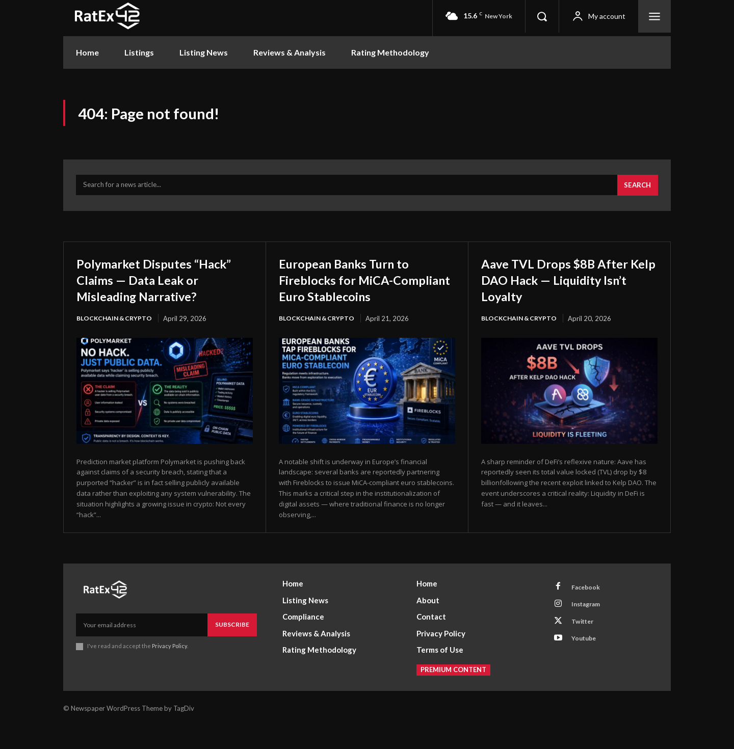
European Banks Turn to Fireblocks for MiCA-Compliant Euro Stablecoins (356, 293)
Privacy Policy (169, 668)
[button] (542, 16)
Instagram (589, 629)
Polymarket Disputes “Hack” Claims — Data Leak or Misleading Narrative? (163, 285)
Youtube (586, 667)
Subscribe (232, 647)
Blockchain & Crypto (115, 324)
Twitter (585, 648)
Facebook (588, 610)
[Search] (636, 190)
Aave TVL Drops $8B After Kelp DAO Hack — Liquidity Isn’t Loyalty (568, 285)
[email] (141, 647)
